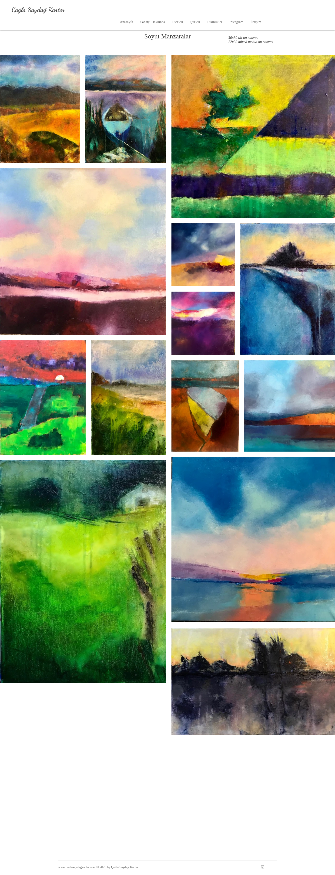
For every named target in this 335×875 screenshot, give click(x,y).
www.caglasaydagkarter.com (77, 867)
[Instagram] (263, 867)
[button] (177, 22)
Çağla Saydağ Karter (38, 9)
